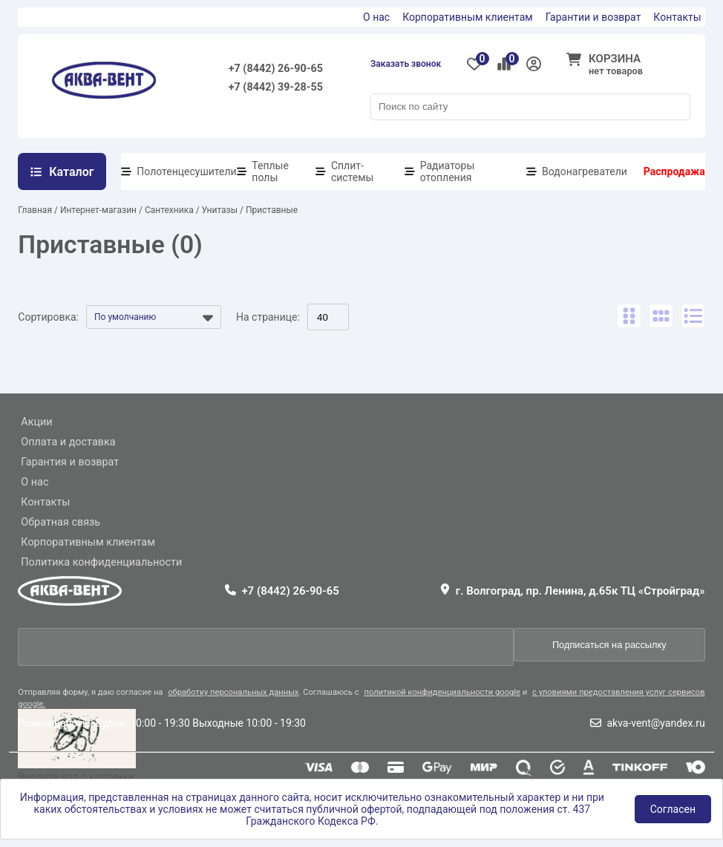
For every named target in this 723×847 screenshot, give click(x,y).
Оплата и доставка (68, 442)
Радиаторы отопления (447, 171)
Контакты (677, 17)
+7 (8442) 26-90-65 (276, 68)
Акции (36, 422)
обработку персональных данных (233, 692)
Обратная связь (60, 522)
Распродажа (674, 171)
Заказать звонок (405, 64)
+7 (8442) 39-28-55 (276, 87)
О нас (376, 17)
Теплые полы (270, 171)
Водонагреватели (584, 171)
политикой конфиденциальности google (442, 692)
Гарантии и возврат (593, 17)
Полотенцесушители (186, 171)
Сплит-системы (352, 171)
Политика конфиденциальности (101, 562)
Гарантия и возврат (70, 462)
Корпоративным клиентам (467, 17)
